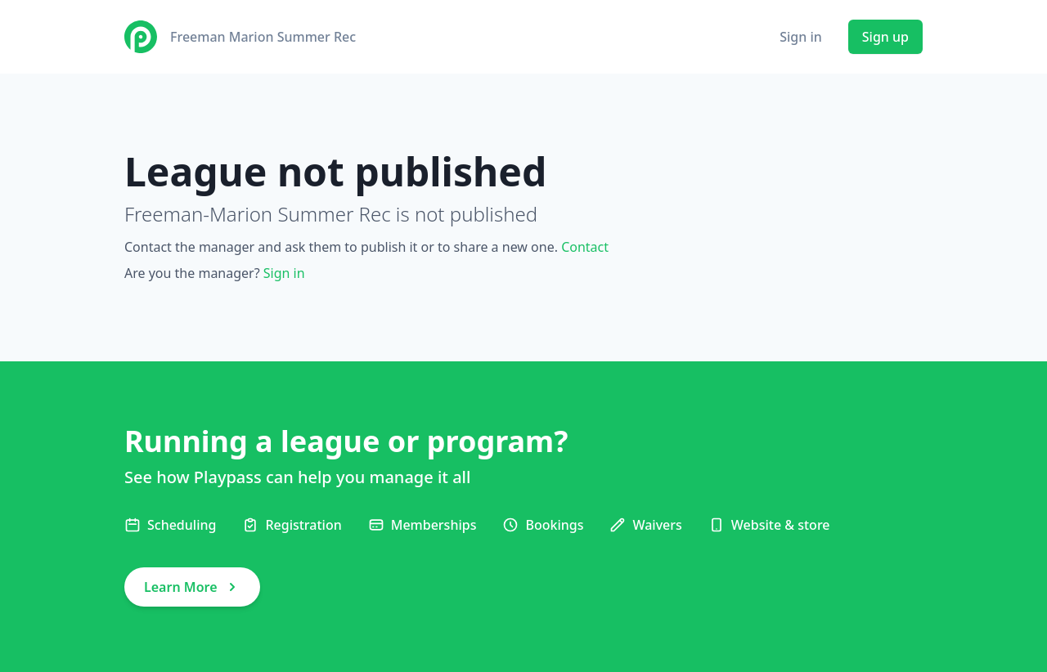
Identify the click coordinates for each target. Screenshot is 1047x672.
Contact (585, 247)
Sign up (885, 37)
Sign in (801, 37)
